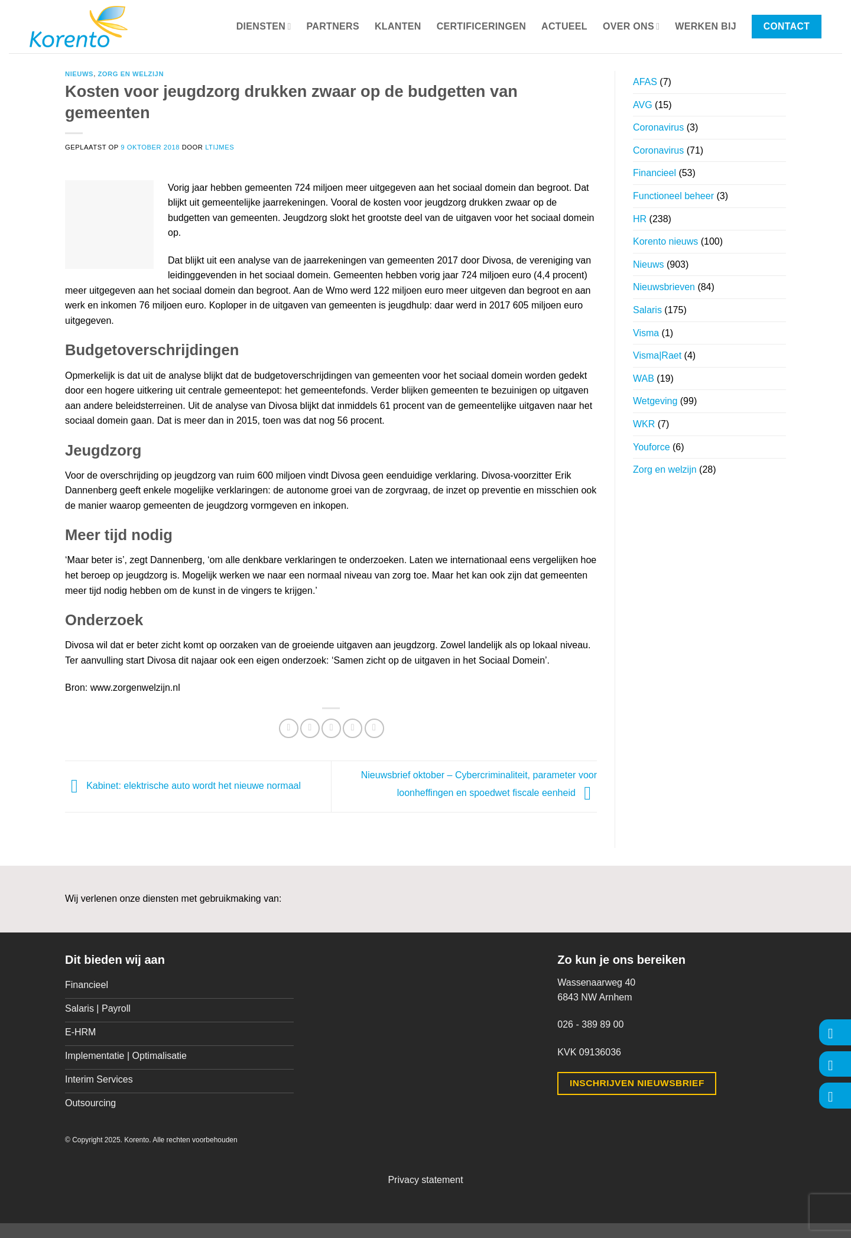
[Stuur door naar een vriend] (331, 728)
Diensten (263, 26)
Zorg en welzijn (131, 73)
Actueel (564, 26)
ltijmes (219, 147)
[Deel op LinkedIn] (374, 728)
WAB (643, 378)
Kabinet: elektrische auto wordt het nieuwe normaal (183, 786)
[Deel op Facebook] (288, 728)
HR (640, 219)
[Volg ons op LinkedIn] (835, 1095)
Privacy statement (425, 1180)
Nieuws (79, 73)
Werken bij (705, 26)
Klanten (398, 26)
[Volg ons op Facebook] (835, 1032)
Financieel (654, 173)
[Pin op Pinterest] (352, 728)
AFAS (645, 82)
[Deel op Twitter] (310, 728)
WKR (644, 424)
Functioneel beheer (673, 196)
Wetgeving (655, 401)
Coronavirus (658, 127)
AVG (642, 105)
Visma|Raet (657, 355)
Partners (333, 26)
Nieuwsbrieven (664, 287)
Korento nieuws (665, 241)
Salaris (647, 310)
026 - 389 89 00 (590, 1024)
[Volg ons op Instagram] (835, 1064)
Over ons (631, 26)
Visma (646, 333)
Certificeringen (481, 26)
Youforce (651, 447)
